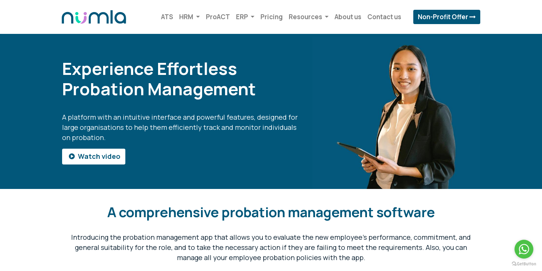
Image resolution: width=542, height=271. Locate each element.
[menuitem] (167, 17)
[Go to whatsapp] (524, 249)
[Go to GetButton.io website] (524, 263)
